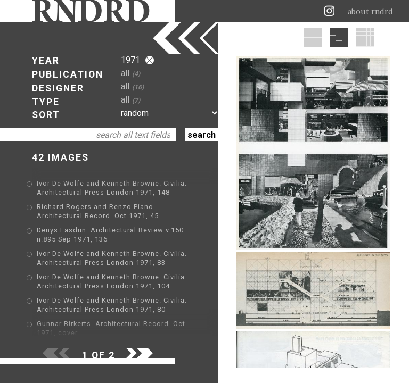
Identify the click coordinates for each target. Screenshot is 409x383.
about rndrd (370, 11)
